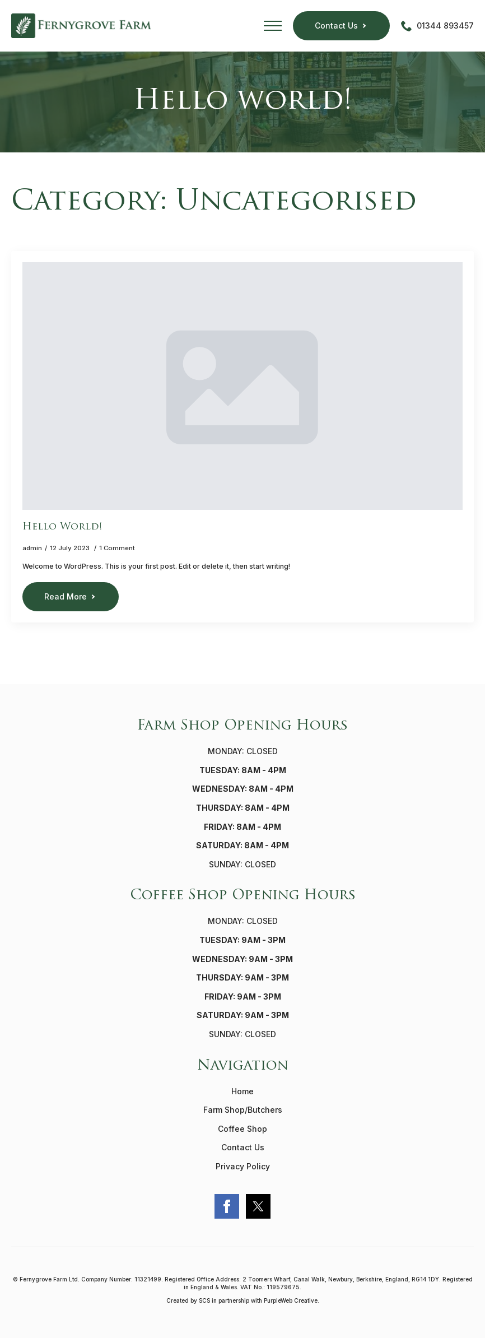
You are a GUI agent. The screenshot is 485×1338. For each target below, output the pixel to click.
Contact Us (242, 1147)
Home (242, 1091)
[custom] (258, 1206)
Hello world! (62, 527)
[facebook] (226, 1206)
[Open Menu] (273, 26)
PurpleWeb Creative (291, 1300)
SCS (204, 1300)
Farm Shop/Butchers (242, 1109)
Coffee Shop (242, 1128)
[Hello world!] (242, 386)
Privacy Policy (243, 1166)
